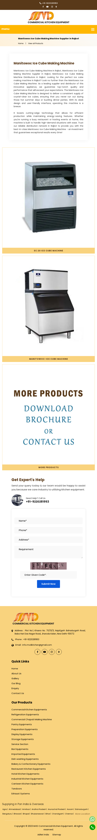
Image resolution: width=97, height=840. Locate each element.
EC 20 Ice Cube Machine (48, 250)
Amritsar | (26, 809)
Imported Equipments (23, 754)
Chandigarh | (58, 814)
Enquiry (15, 688)
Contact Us (17, 693)
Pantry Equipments (21, 724)
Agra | (5, 809)
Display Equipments (21, 734)
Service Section (19, 744)
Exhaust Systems (20, 793)
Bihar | (48, 814)
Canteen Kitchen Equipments (27, 783)
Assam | (71, 809)
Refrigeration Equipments (25, 714)
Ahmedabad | (15, 809)
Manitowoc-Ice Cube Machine (48, 358)
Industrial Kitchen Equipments (27, 778)
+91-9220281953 (48, 3)
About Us (16, 673)
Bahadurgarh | (82, 809)
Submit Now (48, 584)
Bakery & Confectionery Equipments (30, 763)
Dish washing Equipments (25, 758)
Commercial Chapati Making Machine (31, 719)
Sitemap (56, 834)
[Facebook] (43, 6)
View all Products (35, 43)
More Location (82, 813)
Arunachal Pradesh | (57, 809)
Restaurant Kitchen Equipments (28, 768)
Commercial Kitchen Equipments (29, 709)
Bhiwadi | (18, 814)
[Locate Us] (56, 6)
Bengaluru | (7, 814)
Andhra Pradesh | (39, 809)
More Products (48, 467)
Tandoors (16, 788)
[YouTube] (47, 6)
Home (20, 43)
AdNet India (43, 834)
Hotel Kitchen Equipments (25, 773)
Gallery (15, 678)
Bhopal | (26, 814)
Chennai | (69, 814)
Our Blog (15, 683)
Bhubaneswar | (38, 814)
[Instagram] (52, 6)
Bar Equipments (19, 749)
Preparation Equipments (24, 729)
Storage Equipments (22, 739)
